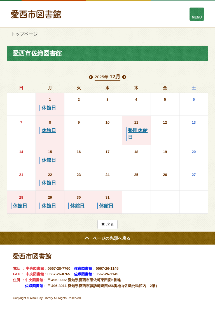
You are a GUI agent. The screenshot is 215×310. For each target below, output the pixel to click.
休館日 (49, 108)
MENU (197, 17)
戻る (107, 224)
